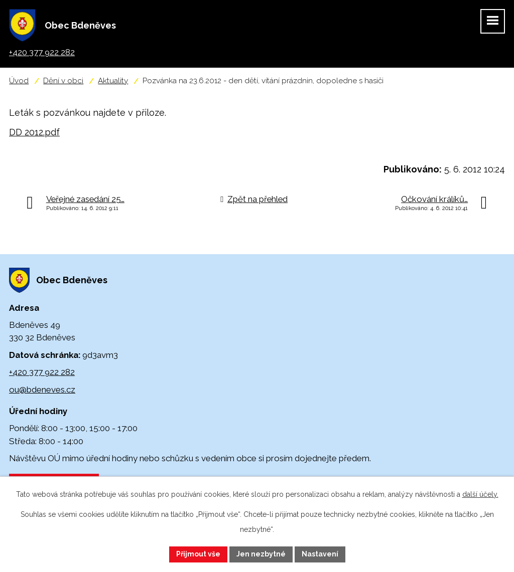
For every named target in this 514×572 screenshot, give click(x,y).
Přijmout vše (198, 554)
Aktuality (113, 80)
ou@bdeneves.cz (42, 390)
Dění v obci (63, 80)
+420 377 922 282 (42, 372)
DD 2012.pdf (34, 132)
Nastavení (320, 554)
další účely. (480, 494)
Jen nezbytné (261, 554)
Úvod (19, 80)
